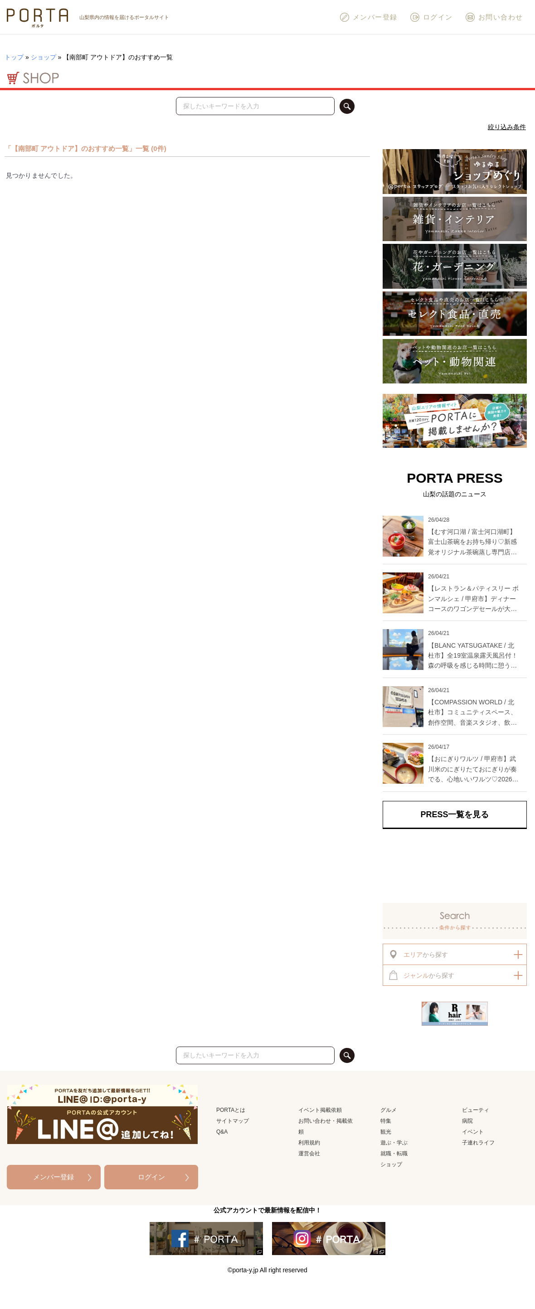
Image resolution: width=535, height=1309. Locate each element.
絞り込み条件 (507, 127)
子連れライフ (478, 1142)
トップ (14, 57)
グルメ (388, 1110)
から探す (418, 954)
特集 (385, 1121)
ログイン (431, 17)
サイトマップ (232, 1121)
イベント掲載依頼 (320, 1110)
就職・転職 (394, 1153)
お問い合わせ (494, 17)
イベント (473, 1132)
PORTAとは (230, 1110)
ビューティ (475, 1110)
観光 (385, 1132)
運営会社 (309, 1153)
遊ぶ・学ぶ (394, 1142)
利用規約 (309, 1142)
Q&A (222, 1132)
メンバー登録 (368, 17)
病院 (467, 1121)
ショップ (43, 57)
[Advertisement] (454, 866)
